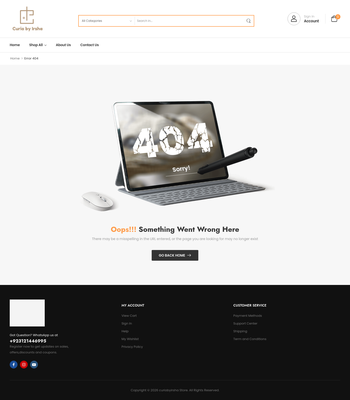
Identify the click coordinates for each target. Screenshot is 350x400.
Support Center (245, 323)
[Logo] (27, 18)
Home (15, 44)
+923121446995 (28, 341)
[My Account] (303, 18)
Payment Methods (247, 315)
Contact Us (89, 44)
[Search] (188, 21)
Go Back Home (172, 255)
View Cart (129, 315)
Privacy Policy (132, 346)
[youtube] (34, 364)
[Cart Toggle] (334, 19)
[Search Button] (248, 21)
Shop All (36, 44)
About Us (63, 44)
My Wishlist (130, 339)
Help (125, 331)
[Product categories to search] (106, 21)
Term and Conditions (249, 339)
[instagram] (24, 364)
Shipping (240, 331)
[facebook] (14, 364)
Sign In (127, 323)
